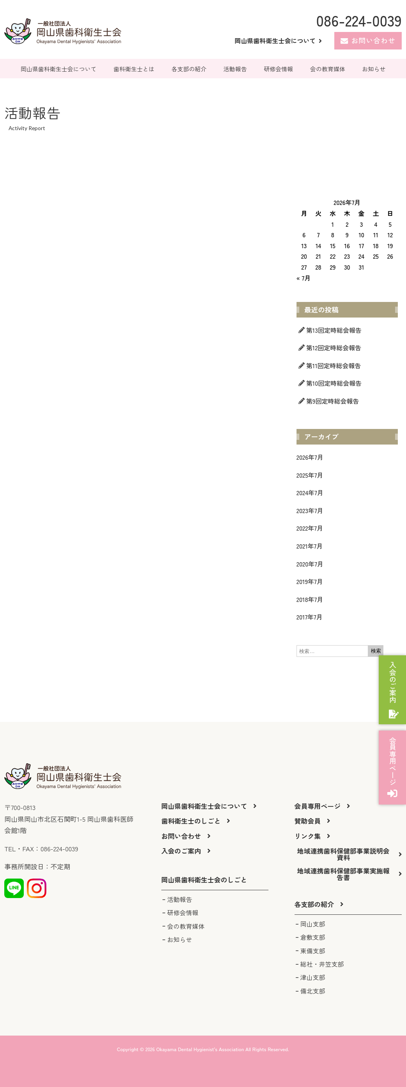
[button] (204, 880)
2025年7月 (310, 475)
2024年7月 (310, 492)
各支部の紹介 (189, 69)
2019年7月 (310, 581)
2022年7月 (310, 528)
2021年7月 (310, 546)
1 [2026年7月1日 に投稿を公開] (333, 224)
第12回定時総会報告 (334, 347)
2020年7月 (310, 563)
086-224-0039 (358, 20)
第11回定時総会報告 (333, 365)
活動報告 (235, 69)
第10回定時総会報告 (334, 383)
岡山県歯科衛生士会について (59, 69)
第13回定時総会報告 (334, 330)
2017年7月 (310, 616)
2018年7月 (310, 599)
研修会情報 (278, 69)
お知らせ (373, 69)
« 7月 (304, 277)
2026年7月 (310, 457)
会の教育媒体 (327, 69)
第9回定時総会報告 (332, 401)
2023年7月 (310, 510)
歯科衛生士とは (133, 69)
